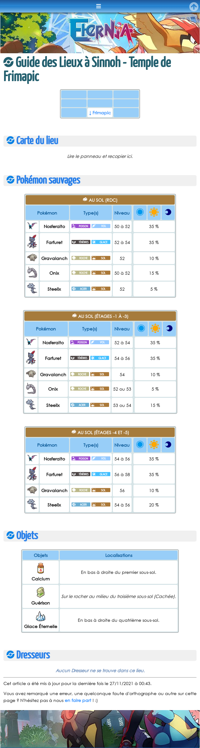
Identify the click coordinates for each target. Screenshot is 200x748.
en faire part (78, 700)
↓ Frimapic (100, 113)
